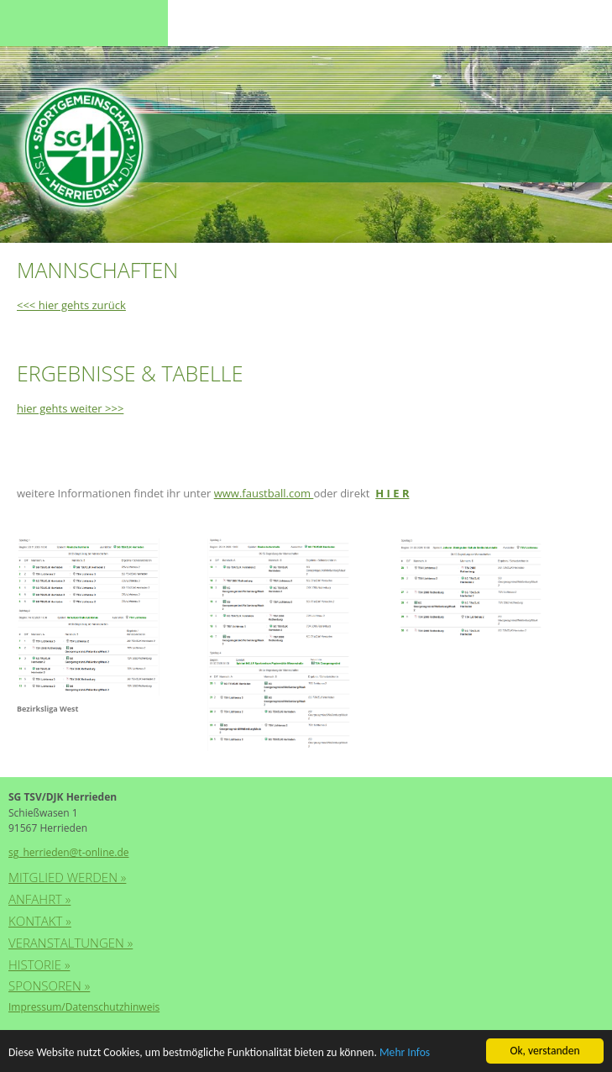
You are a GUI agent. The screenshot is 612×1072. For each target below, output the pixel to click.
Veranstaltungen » (70, 942)
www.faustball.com (264, 493)
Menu (42, 23)
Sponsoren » (49, 985)
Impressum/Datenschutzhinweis (84, 1007)
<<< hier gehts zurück (71, 305)
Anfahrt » (39, 899)
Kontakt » (39, 920)
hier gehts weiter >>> (70, 408)
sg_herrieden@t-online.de (68, 852)
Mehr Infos (404, 1053)
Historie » (39, 964)
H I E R (392, 493)
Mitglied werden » (67, 877)
